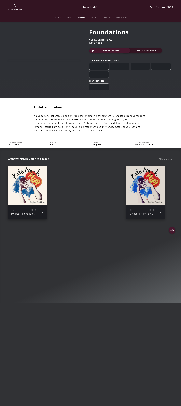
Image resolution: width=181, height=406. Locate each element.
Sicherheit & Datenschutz (75, 401)
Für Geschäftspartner (154, 401)
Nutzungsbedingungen (104, 401)
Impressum (21, 401)
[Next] (172, 201)
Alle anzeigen (166, 168)
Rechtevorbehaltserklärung (45, 401)
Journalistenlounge (130, 401)
